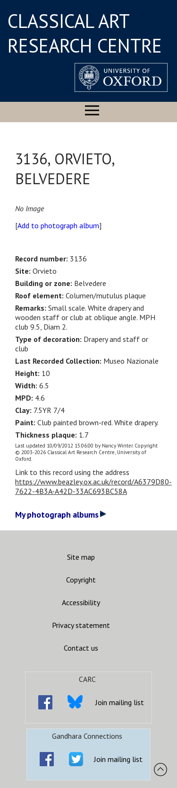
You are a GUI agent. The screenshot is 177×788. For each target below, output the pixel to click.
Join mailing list (119, 702)
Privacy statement (81, 625)
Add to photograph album (58, 225)
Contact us (81, 648)
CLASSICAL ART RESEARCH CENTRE (85, 33)
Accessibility (81, 602)
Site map (81, 557)
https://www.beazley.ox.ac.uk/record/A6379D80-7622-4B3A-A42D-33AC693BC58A (93, 486)
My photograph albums (60, 514)
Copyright (81, 579)
